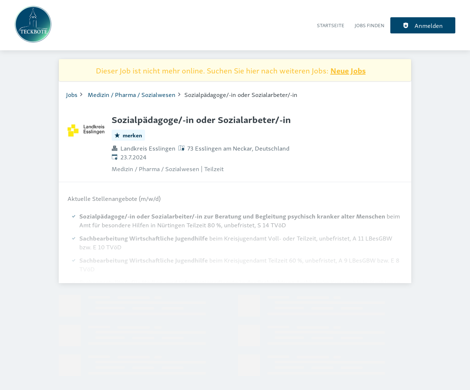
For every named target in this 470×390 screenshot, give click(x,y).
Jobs (71, 94)
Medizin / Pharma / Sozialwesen (132, 94)
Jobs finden (369, 25)
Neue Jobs (348, 70)
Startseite (330, 25)
